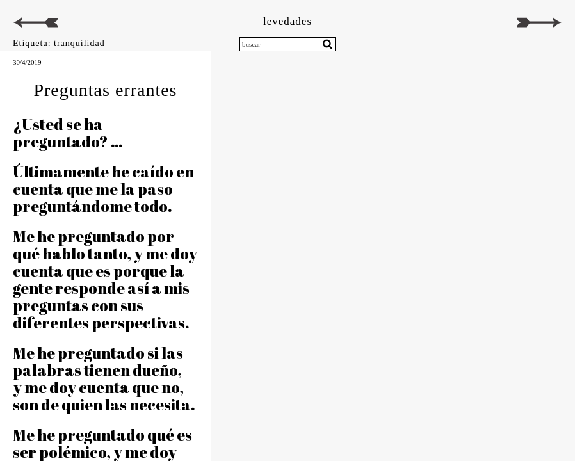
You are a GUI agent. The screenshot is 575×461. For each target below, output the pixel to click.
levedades (287, 21)
